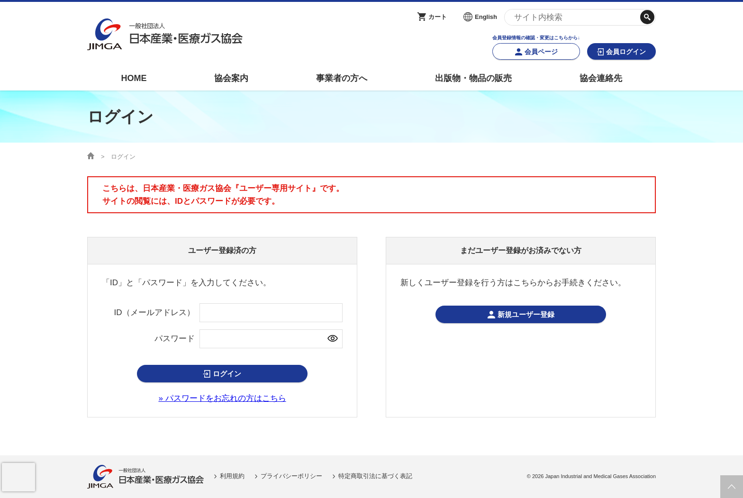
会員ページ (541, 51)
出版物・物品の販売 (473, 78)
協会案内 (231, 78)
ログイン (227, 374)
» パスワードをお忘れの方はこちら (222, 398)
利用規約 (232, 476)
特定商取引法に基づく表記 (375, 476)
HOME (133, 78)
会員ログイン (626, 51)
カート (437, 16)
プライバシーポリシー (291, 476)
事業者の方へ (341, 78)
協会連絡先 (601, 78)
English (486, 16)
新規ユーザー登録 (526, 315)
